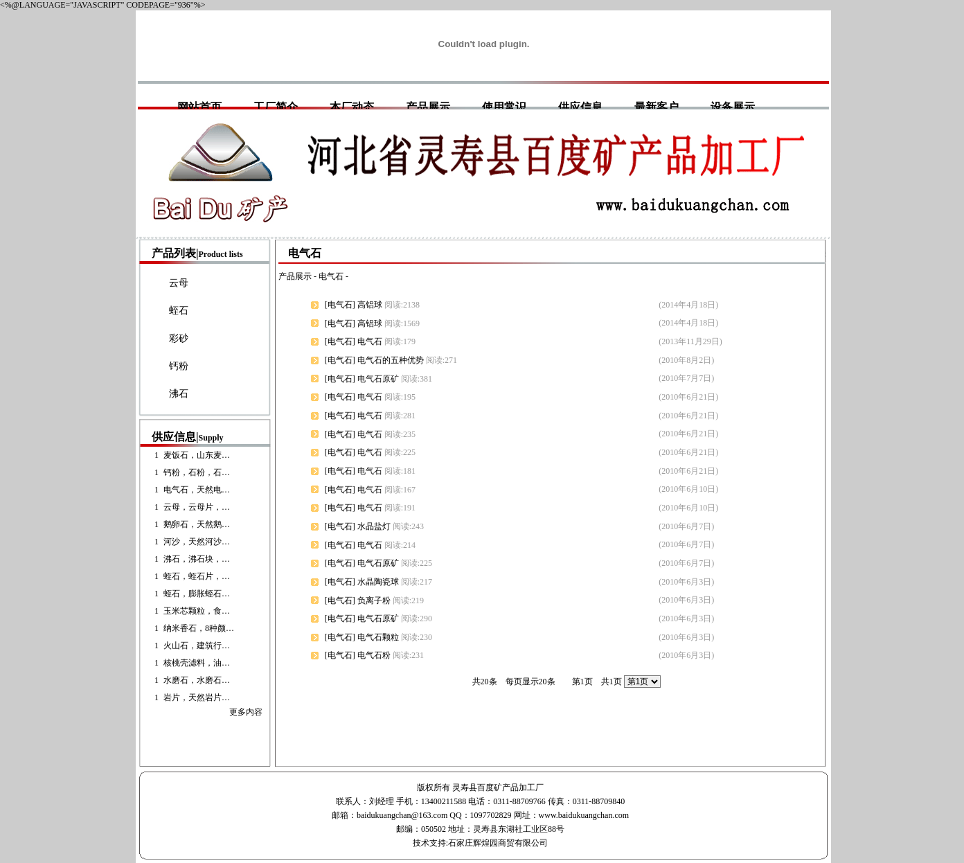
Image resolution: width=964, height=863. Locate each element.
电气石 (331, 276)
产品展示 (428, 107)
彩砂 (178, 338)
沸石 (178, 394)
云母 (178, 283)
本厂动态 (352, 107)
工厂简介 (275, 107)
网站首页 (199, 107)
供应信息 (580, 107)
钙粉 (178, 366)
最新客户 (656, 107)
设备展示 (733, 107)
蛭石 (178, 310)
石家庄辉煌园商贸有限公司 (498, 843)
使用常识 (504, 107)
